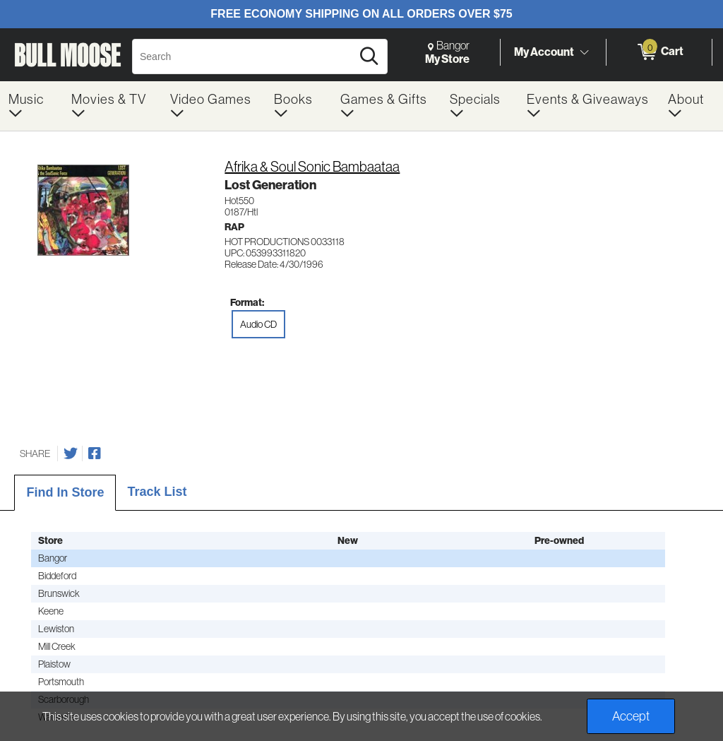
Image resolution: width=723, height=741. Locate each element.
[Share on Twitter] (71, 453)
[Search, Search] (244, 56)
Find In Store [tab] (65, 492)
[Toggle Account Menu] (583, 53)
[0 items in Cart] (659, 52)
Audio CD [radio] (258, 324)
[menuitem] (31, 106)
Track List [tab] (156, 492)
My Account (544, 52)
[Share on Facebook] (94, 453)
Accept (631, 716)
